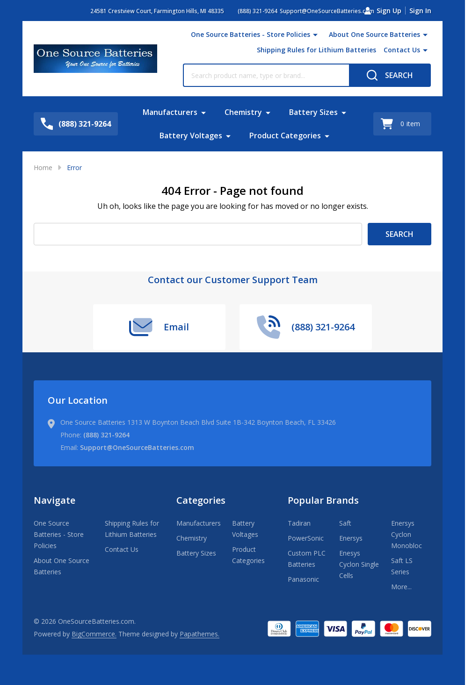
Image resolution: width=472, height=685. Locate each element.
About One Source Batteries (374, 34)
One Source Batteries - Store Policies (250, 34)
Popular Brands (323, 500)
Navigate (54, 500)
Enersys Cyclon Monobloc (406, 534)
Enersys (351, 538)
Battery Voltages (191, 135)
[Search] (390, 75)
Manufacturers (170, 112)
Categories (200, 500)
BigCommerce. (94, 633)
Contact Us (402, 49)
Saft (345, 523)
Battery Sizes (313, 112)
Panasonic (303, 579)
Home (43, 167)
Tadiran (299, 523)
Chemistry (243, 112)
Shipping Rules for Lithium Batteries (316, 49)
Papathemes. (199, 633)
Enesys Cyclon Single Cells (359, 564)
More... (401, 586)
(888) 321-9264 (106, 434)
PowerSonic (306, 538)
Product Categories (285, 135)
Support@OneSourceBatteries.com (137, 447)
